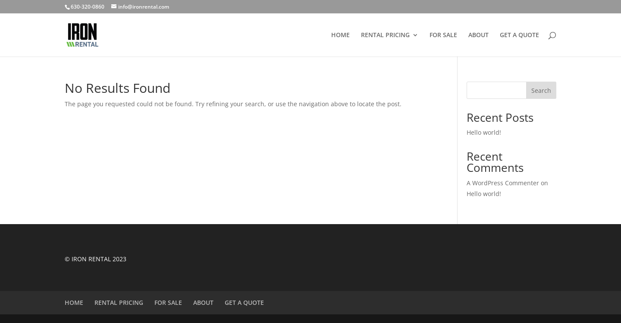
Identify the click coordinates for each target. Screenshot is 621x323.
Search (541, 90)
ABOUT (478, 35)
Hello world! (484, 132)
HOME (340, 35)
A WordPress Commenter (503, 183)
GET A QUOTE (519, 35)
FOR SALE (443, 35)
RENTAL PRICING (385, 35)
